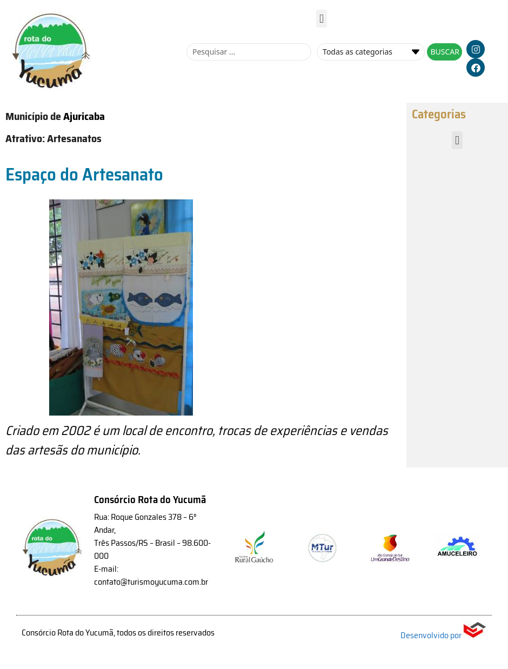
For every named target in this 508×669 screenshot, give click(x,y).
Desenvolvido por (443, 635)
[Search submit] (444, 51)
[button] (321, 19)
